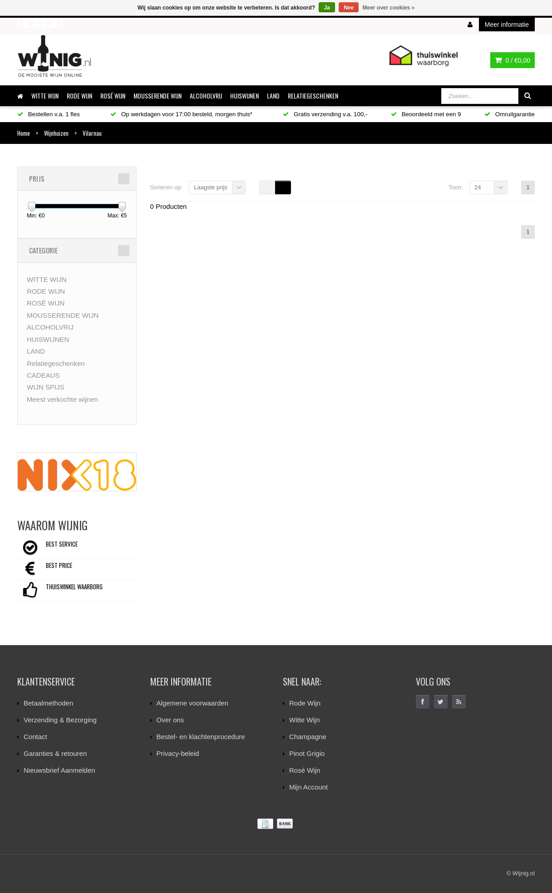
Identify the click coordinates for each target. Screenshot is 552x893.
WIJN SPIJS (45, 387)
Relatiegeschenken (313, 95)
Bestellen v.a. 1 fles (48, 114)
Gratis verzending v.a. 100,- (325, 114)
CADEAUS (43, 375)
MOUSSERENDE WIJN (157, 95)
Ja (327, 8)
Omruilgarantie (509, 114)
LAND (273, 95)
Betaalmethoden (48, 703)
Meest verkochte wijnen (62, 399)
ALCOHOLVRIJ (206, 95)
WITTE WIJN (45, 95)
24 (477, 187)
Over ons (170, 720)
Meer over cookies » (389, 8)
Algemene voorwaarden (192, 703)
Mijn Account (308, 787)
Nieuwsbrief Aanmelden (59, 770)
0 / (512, 60)
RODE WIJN (79, 95)
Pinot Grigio (307, 753)
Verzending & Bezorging (60, 720)
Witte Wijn (304, 720)
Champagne (307, 736)
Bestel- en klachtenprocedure (201, 736)
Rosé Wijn (304, 770)
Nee (349, 8)
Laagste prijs (210, 187)
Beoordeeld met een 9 (426, 114)
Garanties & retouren (55, 753)
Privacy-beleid (178, 753)
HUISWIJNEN (244, 95)
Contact (35, 736)
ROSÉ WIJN (112, 95)
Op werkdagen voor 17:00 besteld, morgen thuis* (181, 114)
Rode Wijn (304, 703)
